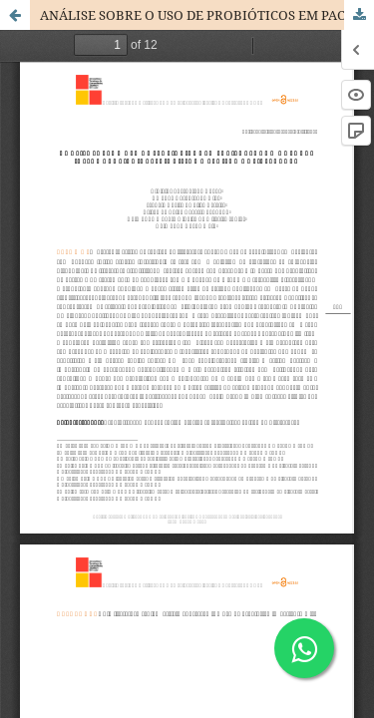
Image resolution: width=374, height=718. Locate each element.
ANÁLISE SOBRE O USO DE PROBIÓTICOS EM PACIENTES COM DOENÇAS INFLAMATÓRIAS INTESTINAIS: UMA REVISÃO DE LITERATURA (207, 15)
